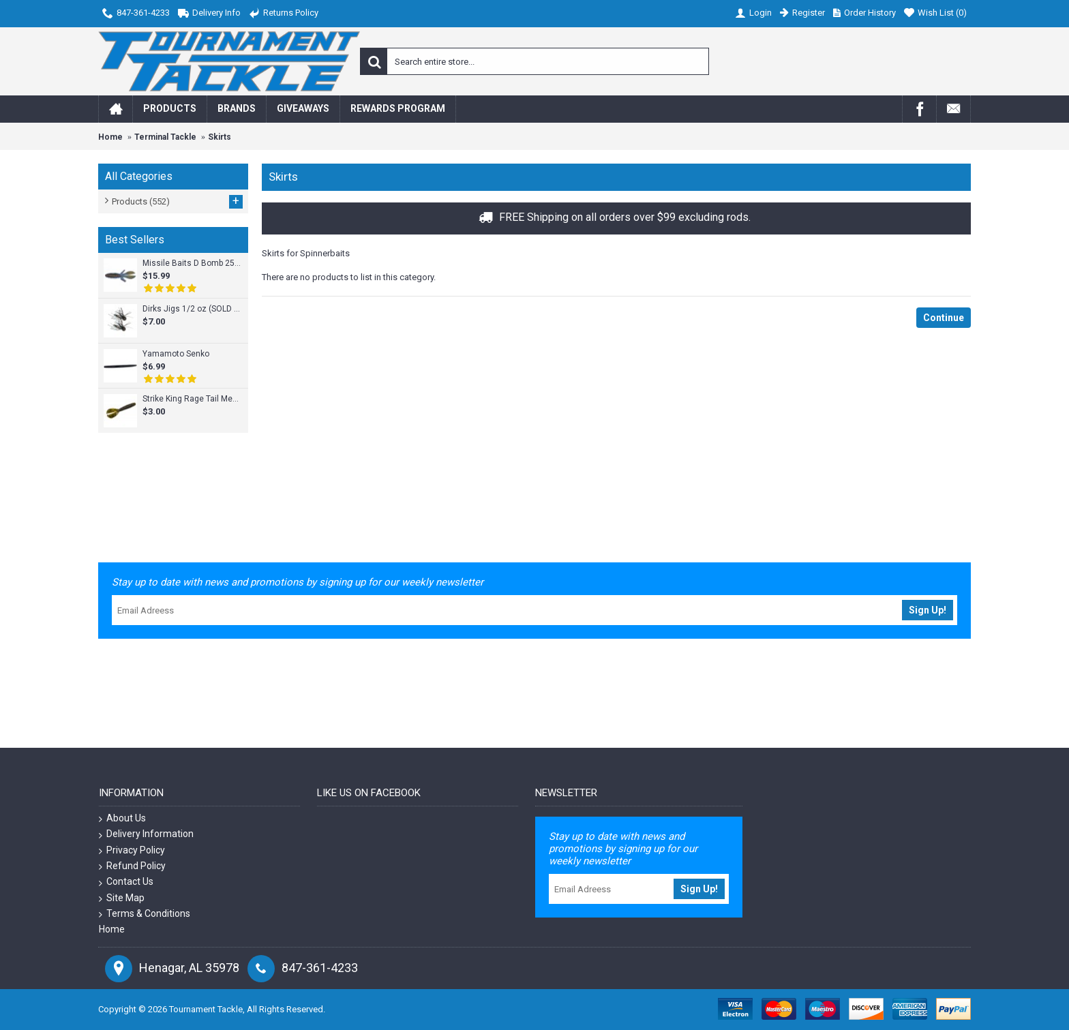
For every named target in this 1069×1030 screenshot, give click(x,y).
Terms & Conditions (144, 914)
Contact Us (126, 882)
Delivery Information (146, 834)
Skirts (219, 137)
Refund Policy (132, 866)
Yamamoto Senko (175, 354)
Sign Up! (927, 610)
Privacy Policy (132, 850)
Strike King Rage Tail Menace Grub (191, 399)
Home (110, 137)
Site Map (122, 898)
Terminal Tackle (165, 137)
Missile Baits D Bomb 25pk (191, 263)
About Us (122, 818)
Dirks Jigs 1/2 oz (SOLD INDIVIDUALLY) (191, 309)
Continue (943, 317)
